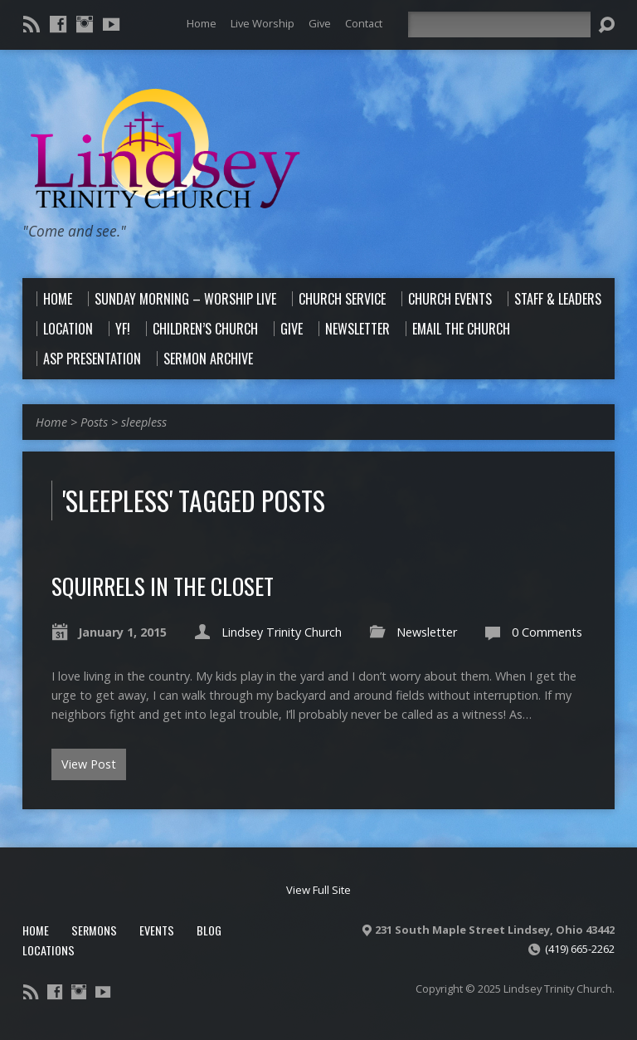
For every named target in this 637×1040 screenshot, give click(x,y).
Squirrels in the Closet (162, 586)
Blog (209, 930)
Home (201, 23)
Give (320, 23)
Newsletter (426, 632)
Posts (94, 422)
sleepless (144, 422)
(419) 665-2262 (580, 948)
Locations (48, 950)
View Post (88, 764)
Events (156, 930)
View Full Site (318, 889)
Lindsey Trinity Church (281, 632)
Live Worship (262, 23)
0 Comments (547, 632)
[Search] (499, 24)
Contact (363, 23)
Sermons (94, 930)
